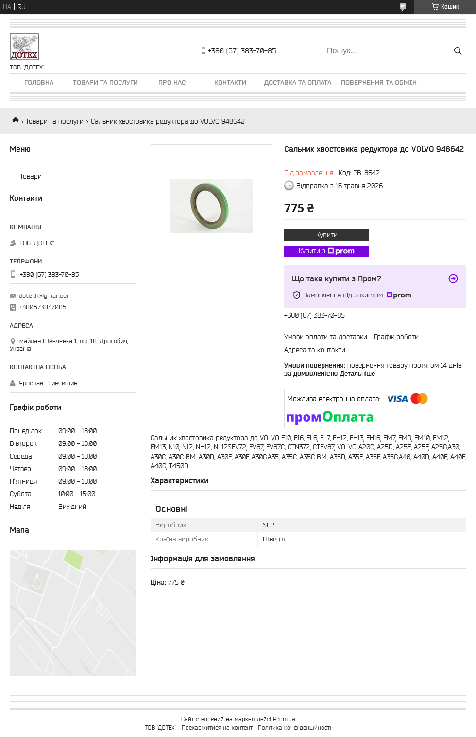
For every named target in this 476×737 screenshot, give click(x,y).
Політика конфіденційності (294, 727)
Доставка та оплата (297, 82)
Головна (38, 82)
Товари (31, 176)
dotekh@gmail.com (45, 295)
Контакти (230, 82)
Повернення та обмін (379, 82)
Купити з (327, 251)
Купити (327, 235)
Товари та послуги (105, 82)
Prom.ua (284, 719)
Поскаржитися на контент (217, 727)
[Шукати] (457, 51)
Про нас (172, 82)
